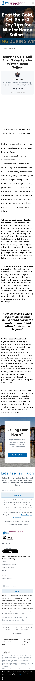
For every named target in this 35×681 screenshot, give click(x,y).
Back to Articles (9, 48)
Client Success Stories (9, 564)
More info (19, 674)
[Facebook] (3, 543)
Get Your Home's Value (9, 576)
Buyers (4, 570)
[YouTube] (6, 543)
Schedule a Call (7, 579)
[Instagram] (9, 543)
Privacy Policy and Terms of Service (13, 613)
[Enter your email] (19, 490)
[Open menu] (33, 3)
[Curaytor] (10, 553)
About (4, 562)
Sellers (4, 573)
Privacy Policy (17, 633)
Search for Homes (8, 567)
